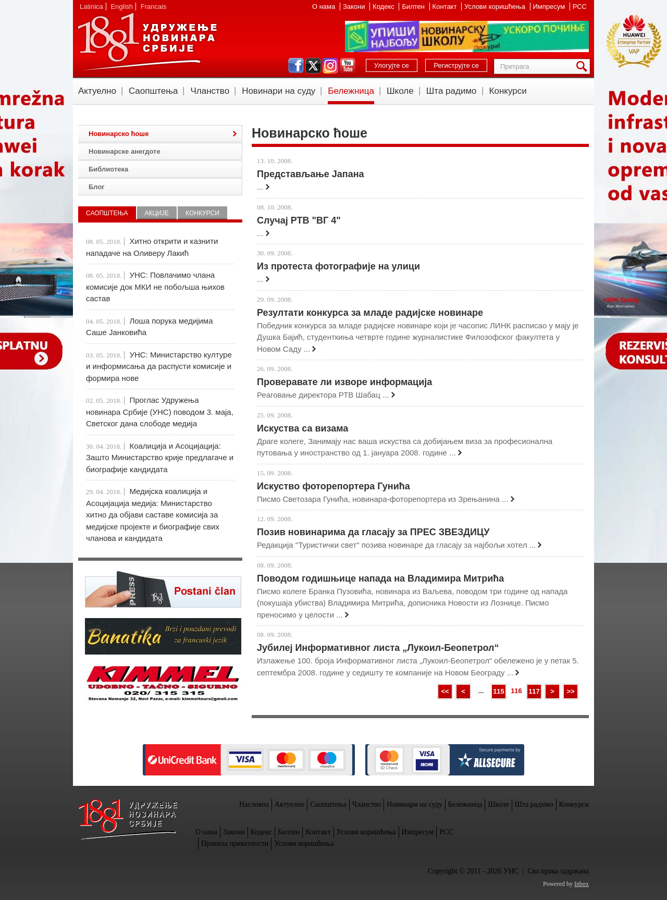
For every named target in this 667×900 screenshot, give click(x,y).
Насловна (254, 804)
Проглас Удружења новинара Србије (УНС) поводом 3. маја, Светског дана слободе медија (159, 412)
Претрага (583, 66)
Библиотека (108, 169)
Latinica (91, 6)
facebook (296, 65)
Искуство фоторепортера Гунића (333, 486)
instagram (330, 65)
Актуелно (97, 91)
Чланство (209, 91)
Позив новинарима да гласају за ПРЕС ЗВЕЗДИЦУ (373, 532)
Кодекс (384, 6)
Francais (154, 6)
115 (498, 691)
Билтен (414, 6)
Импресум (550, 6)
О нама (324, 6)
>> (570, 691)
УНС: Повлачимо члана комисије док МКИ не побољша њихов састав (155, 286)
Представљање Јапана (310, 174)
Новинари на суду (278, 91)
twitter (313, 65)
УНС (147, 41)
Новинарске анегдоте (124, 151)
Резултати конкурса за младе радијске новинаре (370, 312)
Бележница (351, 91)
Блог (97, 186)
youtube (347, 65)
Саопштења (153, 91)
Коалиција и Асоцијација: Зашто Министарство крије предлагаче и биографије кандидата (159, 457)
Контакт (446, 6)
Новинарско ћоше (119, 133)
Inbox (581, 883)
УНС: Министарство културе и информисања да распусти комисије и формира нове (159, 366)
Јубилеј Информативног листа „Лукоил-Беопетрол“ (378, 648)
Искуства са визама (302, 428)
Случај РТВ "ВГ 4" (299, 220)
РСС (580, 6)
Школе (400, 91)
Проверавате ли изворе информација (344, 382)
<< (445, 691)
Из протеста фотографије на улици (338, 266)
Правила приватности (234, 843)
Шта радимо (451, 91)
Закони (355, 6)
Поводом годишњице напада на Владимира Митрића (380, 578)
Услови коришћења (495, 6)
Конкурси (508, 91)
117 (534, 691)
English (121, 6)
